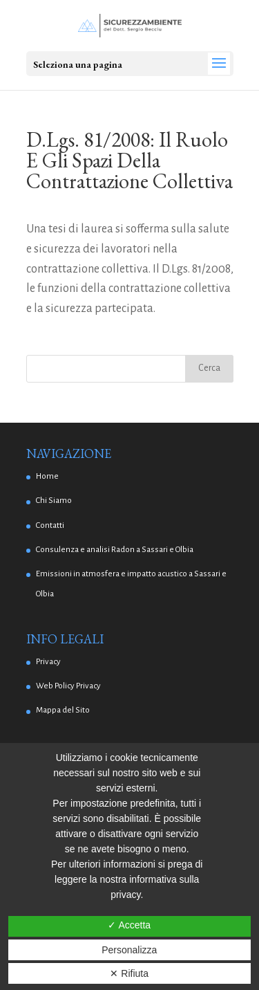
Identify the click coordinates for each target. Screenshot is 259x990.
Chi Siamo (54, 500)
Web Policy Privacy (68, 685)
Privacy (48, 661)
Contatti (50, 525)
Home (47, 476)
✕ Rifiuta (129, 973)
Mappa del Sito (63, 710)
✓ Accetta (129, 925)
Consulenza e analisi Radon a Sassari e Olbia (114, 549)
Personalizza (129, 949)
